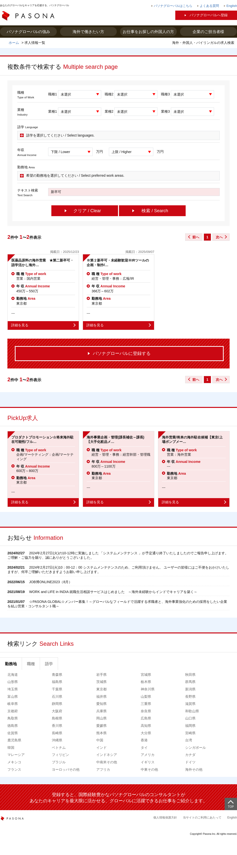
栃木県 (146, 682)
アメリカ (148, 755)
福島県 (57, 682)
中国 (99, 740)
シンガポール (195, 748)
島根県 (57, 718)
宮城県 (146, 675)
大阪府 (57, 711)
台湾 (188, 740)
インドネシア (106, 755)
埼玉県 (12, 689)
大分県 (146, 733)
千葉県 (57, 689)
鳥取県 (12, 718)
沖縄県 (57, 740)
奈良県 (146, 711)
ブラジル (59, 762)
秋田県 (190, 675)
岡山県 (101, 718)
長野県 (190, 696)
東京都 (101, 689)
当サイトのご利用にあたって (202, 817)
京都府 (12, 711)
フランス (14, 769)
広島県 (146, 718)
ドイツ (190, 762)
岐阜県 (12, 704)
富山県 (12, 696)
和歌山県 (192, 711)
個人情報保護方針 (165, 817)
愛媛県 (101, 726)
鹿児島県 (14, 740)
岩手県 (101, 675)
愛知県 (101, 704)
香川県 (57, 726)
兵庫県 (101, 711)
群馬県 (190, 682)
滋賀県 (190, 704)
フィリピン (60, 755)
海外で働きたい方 (88, 32)
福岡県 (190, 726)
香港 (144, 740)
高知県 (146, 726)
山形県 (12, 682)
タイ (144, 748)
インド (101, 748)
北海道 (12, 675)
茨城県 (101, 682)
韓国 (10, 748)
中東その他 (149, 769)
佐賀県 (12, 733)
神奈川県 (148, 689)
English (232, 817)
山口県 (190, 718)
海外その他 (193, 769)
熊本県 (101, 733)
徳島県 (12, 726)
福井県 (101, 696)
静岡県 (57, 704)
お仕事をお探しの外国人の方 (148, 32)
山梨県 (146, 696)
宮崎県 (190, 733)
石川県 (57, 696)
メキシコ (14, 762)
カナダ (190, 755)
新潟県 (190, 689)
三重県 (146, 704)
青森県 (57, 675)
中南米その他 (106, 762)
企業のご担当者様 (208, 32)
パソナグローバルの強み (28, 32)
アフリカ (103, 769)
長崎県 (57, 733)
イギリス (148, 762)
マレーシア (16, 755)
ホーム (14, 43)
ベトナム (59, 748)
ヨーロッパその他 (65, 769)
